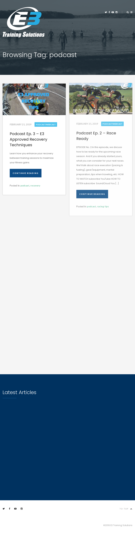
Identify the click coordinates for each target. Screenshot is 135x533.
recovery (35, 185)
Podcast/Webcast (46, 124)
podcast (24, 185)
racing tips (103, 206)
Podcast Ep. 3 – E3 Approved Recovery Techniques (28, 139)
